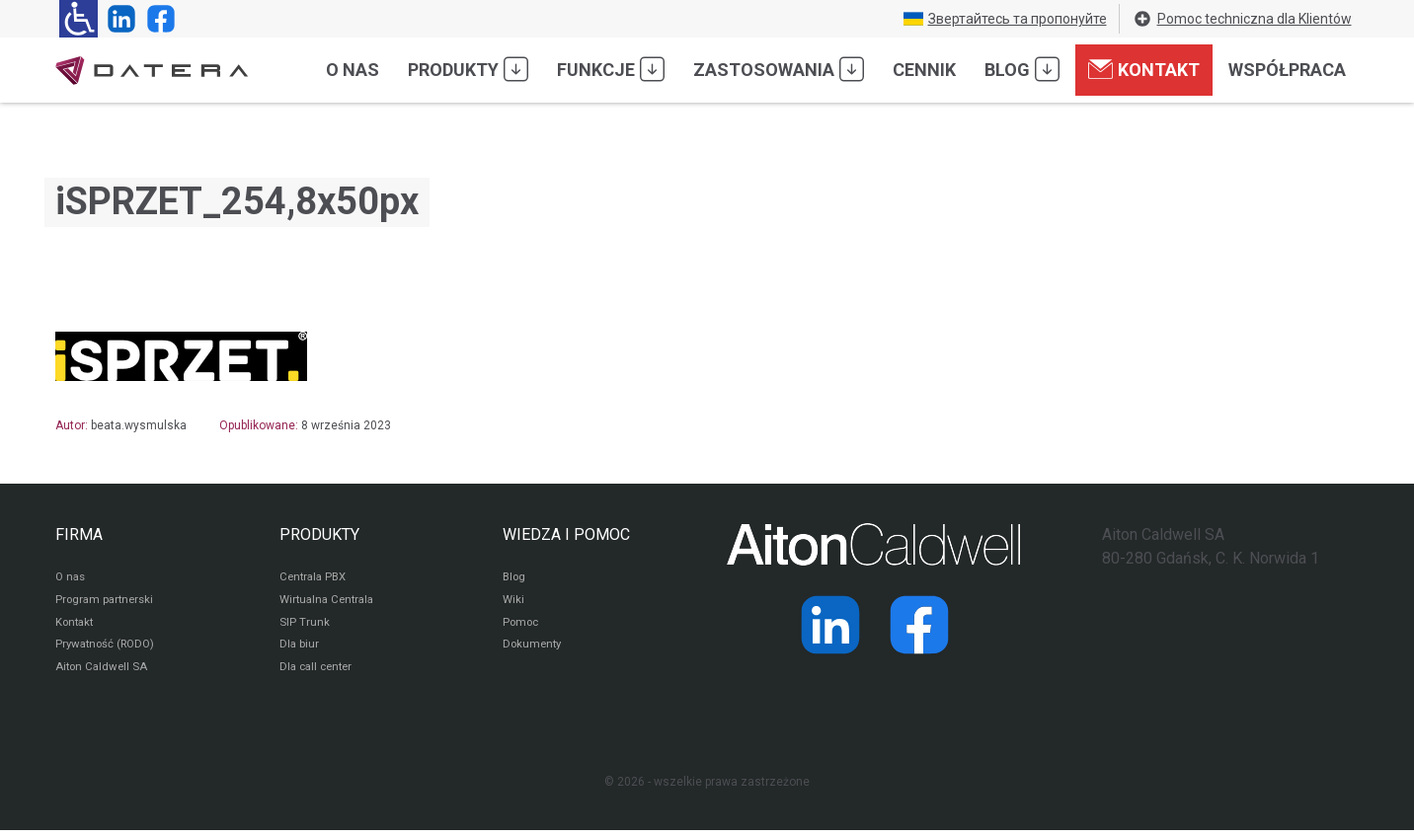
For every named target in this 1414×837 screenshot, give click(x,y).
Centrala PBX (315, 578)
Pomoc (522, 626)
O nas (352, 69)
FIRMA (79, 534)
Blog (1022, 69)
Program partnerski (107, 602)
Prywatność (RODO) (108, 649)
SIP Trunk (304, 626)
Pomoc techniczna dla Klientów (1242, 19)
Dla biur (299, 649)
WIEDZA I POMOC (566, 534)
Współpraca (1287, 69)
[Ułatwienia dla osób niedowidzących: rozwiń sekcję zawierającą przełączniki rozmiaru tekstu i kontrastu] (78, 19)
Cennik (924, 69)
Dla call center (318, 673)
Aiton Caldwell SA (103, 673)
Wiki (514, 602)
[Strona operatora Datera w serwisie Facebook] (157, 19)
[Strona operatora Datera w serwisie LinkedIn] (117, 19)
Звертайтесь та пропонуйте (1005, 19)
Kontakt (1144, 69)
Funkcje (611, 69)
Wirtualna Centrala (330, 602)
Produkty (468, 69)
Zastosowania (778, 69)
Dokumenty (534, 649)
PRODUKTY (319, 534)
